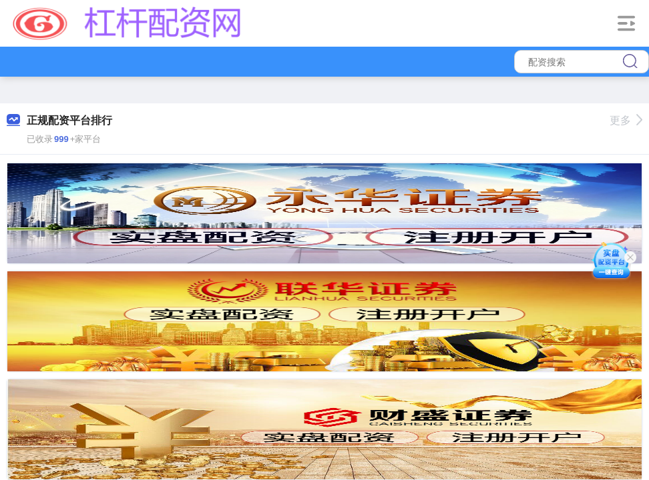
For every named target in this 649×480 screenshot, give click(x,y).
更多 (626, 120)
